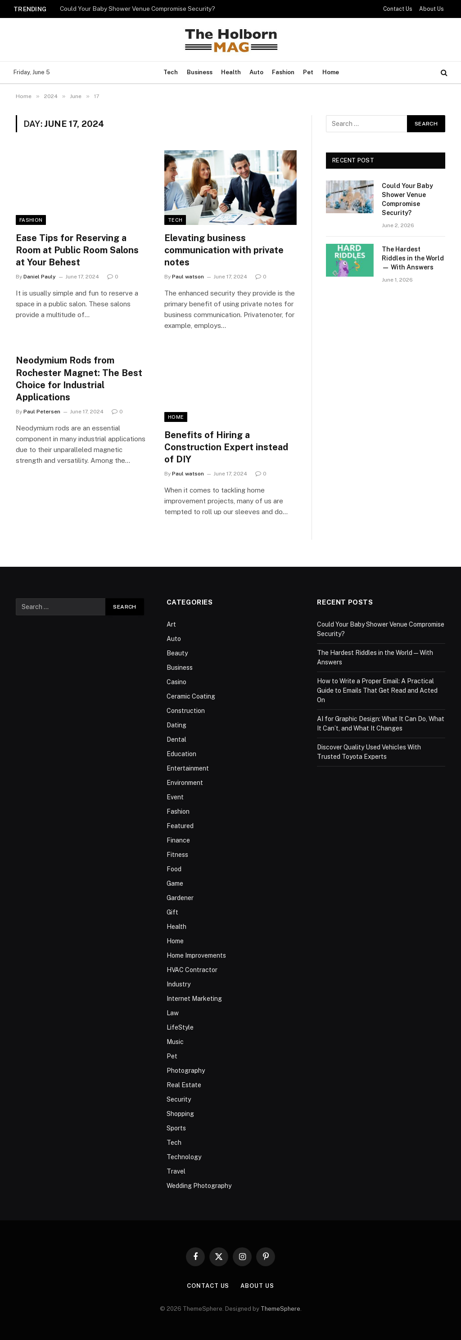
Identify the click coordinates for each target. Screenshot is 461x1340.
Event (175, 797)
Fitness (177, 854)
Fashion (283, 72)
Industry (178, 984)
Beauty (177, 653)
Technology (184, 1157)
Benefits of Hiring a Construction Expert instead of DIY (226, 447)
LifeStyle (180, 1027)
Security (179, 1099)
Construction (186, 710)
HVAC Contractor (192, 969)
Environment (185, 782)
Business (199, 72)
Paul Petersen (41, 411)
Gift (172, 912)
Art (171, 624)
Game (175, 883)
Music (175, 1041)
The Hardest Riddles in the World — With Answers (413, 258)
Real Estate (184, 1085)
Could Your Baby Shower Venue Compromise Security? (137, 8)
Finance (178, 840)
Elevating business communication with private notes (224, 250)
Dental (176, 739)
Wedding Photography (199, 1185)
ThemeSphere (280, 1308)
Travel (176, 1171)
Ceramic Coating (191, 696)
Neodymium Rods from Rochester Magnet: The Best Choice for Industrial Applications (79, 379)
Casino (176, 682)
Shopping (180, 1113)
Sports (176, 1128)
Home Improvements (196, 955)
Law (173, 1013)
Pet (308, 72)
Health (231, 72)
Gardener (180, 897)
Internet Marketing (194, 998)
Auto (256, 72)
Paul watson (188, 276)
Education (181, 753)
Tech (170, 72)
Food (174, 869)
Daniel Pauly (39, 276)
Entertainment (188, 768)
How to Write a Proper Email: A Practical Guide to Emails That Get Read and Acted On (377, 690)
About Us (431, 9)
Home (330, 72)
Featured (180, 825)
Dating (176, 725)
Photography (186, 1070)
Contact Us (397, 9)
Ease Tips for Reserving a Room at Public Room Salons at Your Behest (77, 250)
